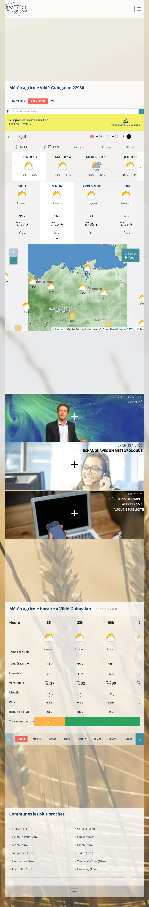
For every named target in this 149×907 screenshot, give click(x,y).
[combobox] (77, 111)
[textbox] (77, 111)
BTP (53, 101)
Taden (83, 853)
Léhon (18, 845)
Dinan (83, 845)
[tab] (21, 739)
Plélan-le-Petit (23, 837)
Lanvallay (86, 869)
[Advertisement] (79, 49)
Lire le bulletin (20, 124)
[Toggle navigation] (139, 9)
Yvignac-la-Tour (90, 861)
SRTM (130, 329)
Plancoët (20, 869)
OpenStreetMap (112, 329)
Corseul (84, 829)
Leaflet (58, 329)
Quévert (84, 837)
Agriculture (38, 101)
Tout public (19, 101)
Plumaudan (21, 861)
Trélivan (19, 829)
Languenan (21, 853)
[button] (18, 330)
